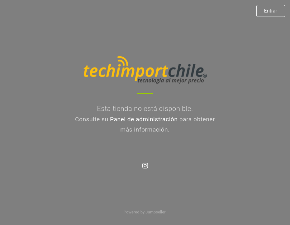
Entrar (270, 11)
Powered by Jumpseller (144, 212)
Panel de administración (144, 119)
